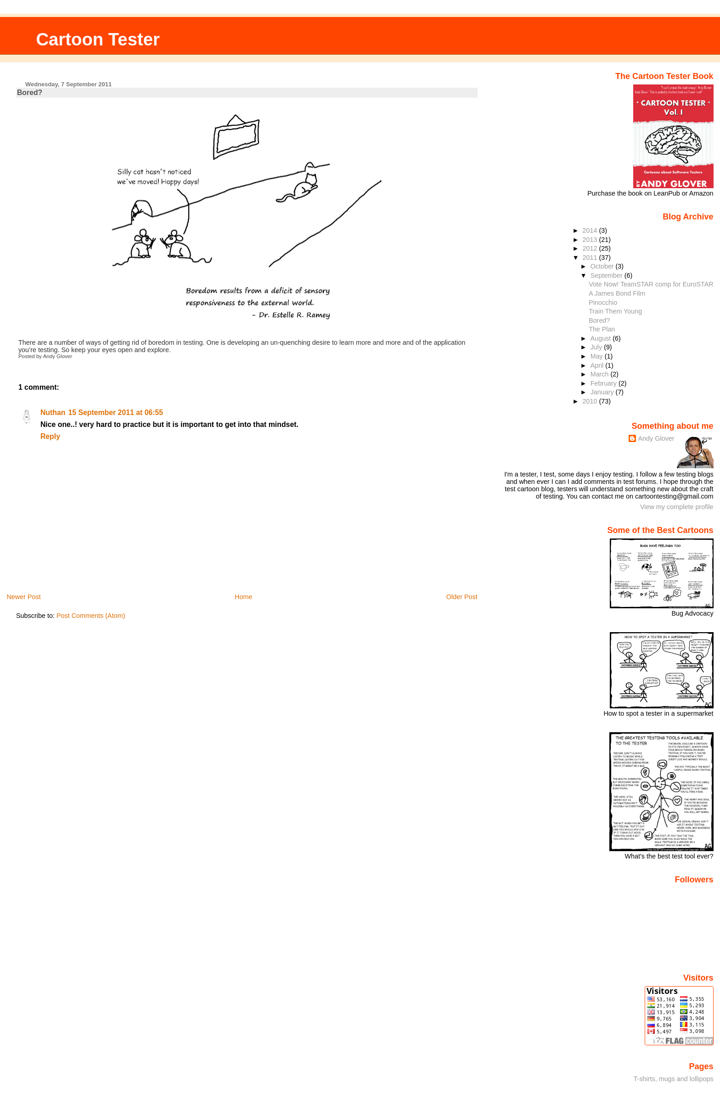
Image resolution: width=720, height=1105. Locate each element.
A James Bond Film (617, 293)
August (602, 338)
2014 (591, 230)
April (598, 365)
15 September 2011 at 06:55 (115, 412)
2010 (591, 401)
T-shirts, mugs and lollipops (674, 1079)
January (603, 392)
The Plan (602, 329)
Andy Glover (656, 438)
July (597, 347)
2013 (591, 239)
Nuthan (53, 412)
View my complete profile (677, 506)
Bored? (29, 92)
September (607, 275)
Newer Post (23, 596)
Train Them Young (615, 311)
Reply (50, 436)
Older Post (462, 596)
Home (243, 596)
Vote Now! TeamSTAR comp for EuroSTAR (651, 284)
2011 (591, 257)
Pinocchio (603, 302)
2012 (591, 248)
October (603, 266)
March (601, 374)
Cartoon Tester (98, 39)
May (598, 356)
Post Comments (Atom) (90, 615)
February (605, 383)
